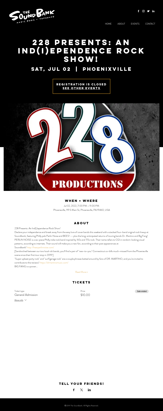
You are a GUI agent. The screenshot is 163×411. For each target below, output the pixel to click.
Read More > (81, 272)
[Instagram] (143, 11)
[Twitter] (148, 11)
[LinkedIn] (153, 11)
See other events (81, 88)
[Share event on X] (81, 390)
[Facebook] (138, 11)
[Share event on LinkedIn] (89, 390)
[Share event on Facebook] (73, 390)
